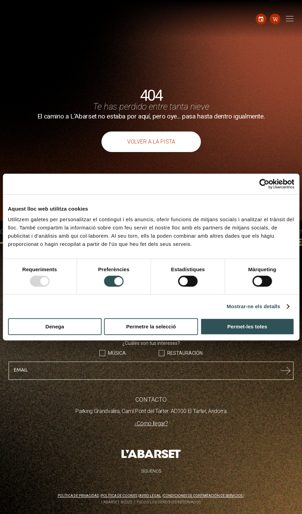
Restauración (185, 353)
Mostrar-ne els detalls (253, 306)
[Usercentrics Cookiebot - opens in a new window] (264, 184)
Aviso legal (150, 496)
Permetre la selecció (151, 326)
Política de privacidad (78, 496)
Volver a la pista (151, 141)
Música (117, 353)
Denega (55, 326)
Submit (286, 370)
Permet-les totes (247, 326)
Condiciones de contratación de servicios (203, 496)
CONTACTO (151, 399)
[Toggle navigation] (288, 19)
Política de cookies (119, 496)
